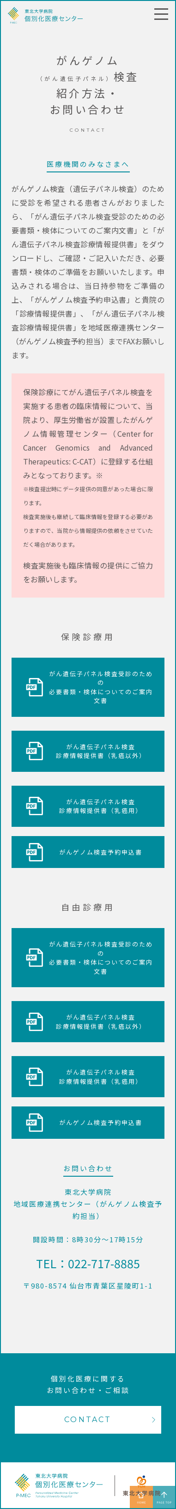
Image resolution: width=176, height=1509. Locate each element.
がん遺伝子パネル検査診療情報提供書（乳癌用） (100, 806)
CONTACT (87, 1419)
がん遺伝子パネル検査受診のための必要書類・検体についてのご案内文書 (101, 687)
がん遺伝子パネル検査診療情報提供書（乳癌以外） (101, 751)
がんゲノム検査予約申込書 (100, 852)
